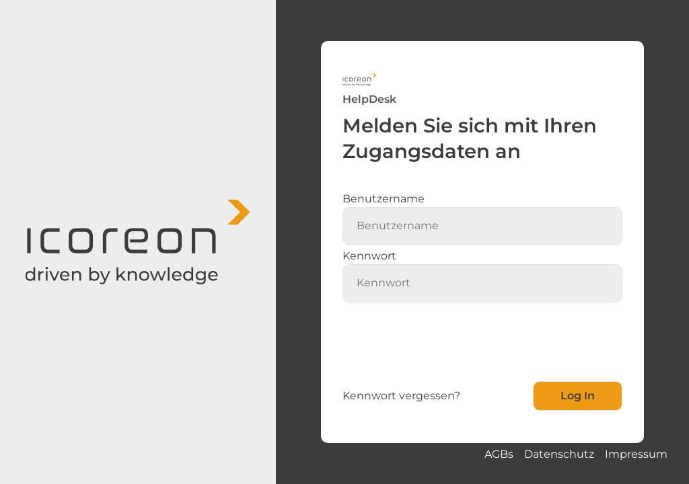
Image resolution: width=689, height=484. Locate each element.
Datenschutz (559, 454)
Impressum (636, 454)
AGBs (498, 454)
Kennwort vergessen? (401, 395)
